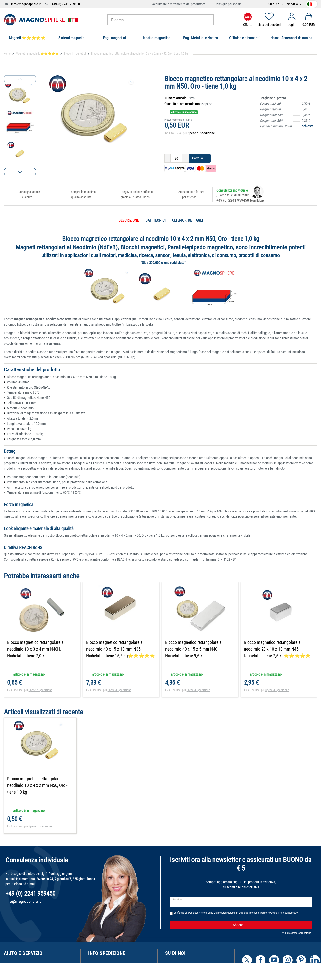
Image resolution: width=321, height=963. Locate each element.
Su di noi (274, 4)
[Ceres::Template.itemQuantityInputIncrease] (185, 158)
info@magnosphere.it (26, 4)
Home (7, 53)
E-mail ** (177, 899)
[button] (20, 171)
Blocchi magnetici (75, 53)
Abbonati (270, 925)
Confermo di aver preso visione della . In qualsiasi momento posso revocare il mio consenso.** (236, 912)
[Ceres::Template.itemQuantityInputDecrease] (167, 158)
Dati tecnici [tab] (155, 220)
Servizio (293, 4)
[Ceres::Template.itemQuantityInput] (176, 158)
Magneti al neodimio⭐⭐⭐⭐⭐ (37, 53)
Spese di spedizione (201, 133)
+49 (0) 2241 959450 (66, 4)
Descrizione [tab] (128, 220)
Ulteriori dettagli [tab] (187, 220)
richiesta (307, 126)
